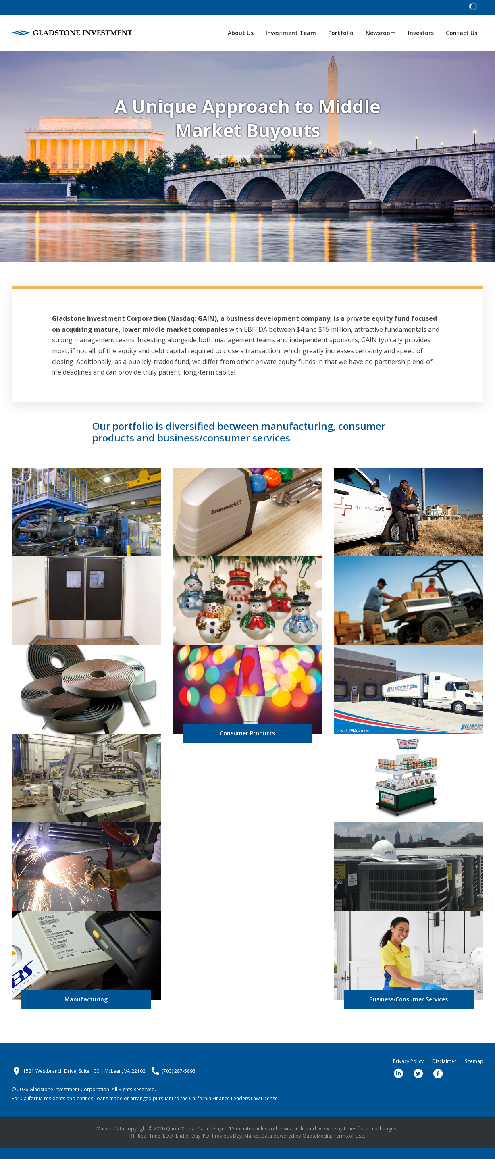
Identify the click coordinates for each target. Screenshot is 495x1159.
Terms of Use (348, 1147)
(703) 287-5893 (179, 1082)
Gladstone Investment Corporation (69, 1100)
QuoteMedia (180, 1139)
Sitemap (474, 1072)
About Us (241, 33)
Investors (421, 33)
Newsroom (381, 33)
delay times (343, 1139)
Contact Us (461, 33)
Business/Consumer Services (408, 1010)
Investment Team (291, 33)
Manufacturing (86, 1010)
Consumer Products (247, 744)
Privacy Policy (408, 1072)
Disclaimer (444, 1072)
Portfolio (341, 33)
